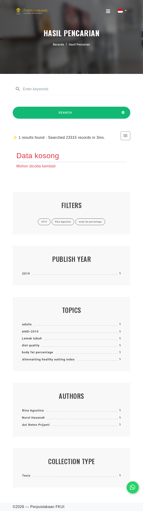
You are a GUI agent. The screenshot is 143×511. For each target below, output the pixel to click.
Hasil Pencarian (79, 44)
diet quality (30, 345)
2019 (26, 273)
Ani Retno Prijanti (36, 424)
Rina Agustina (33, 410)
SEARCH (65, 115)
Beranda (58, 44)
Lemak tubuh (32, 338)
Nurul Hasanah (33, 417)
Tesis (26, 475)
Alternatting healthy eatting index (48, 359)
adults (27, 324)
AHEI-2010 (30, 331)
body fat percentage (37, 352)
